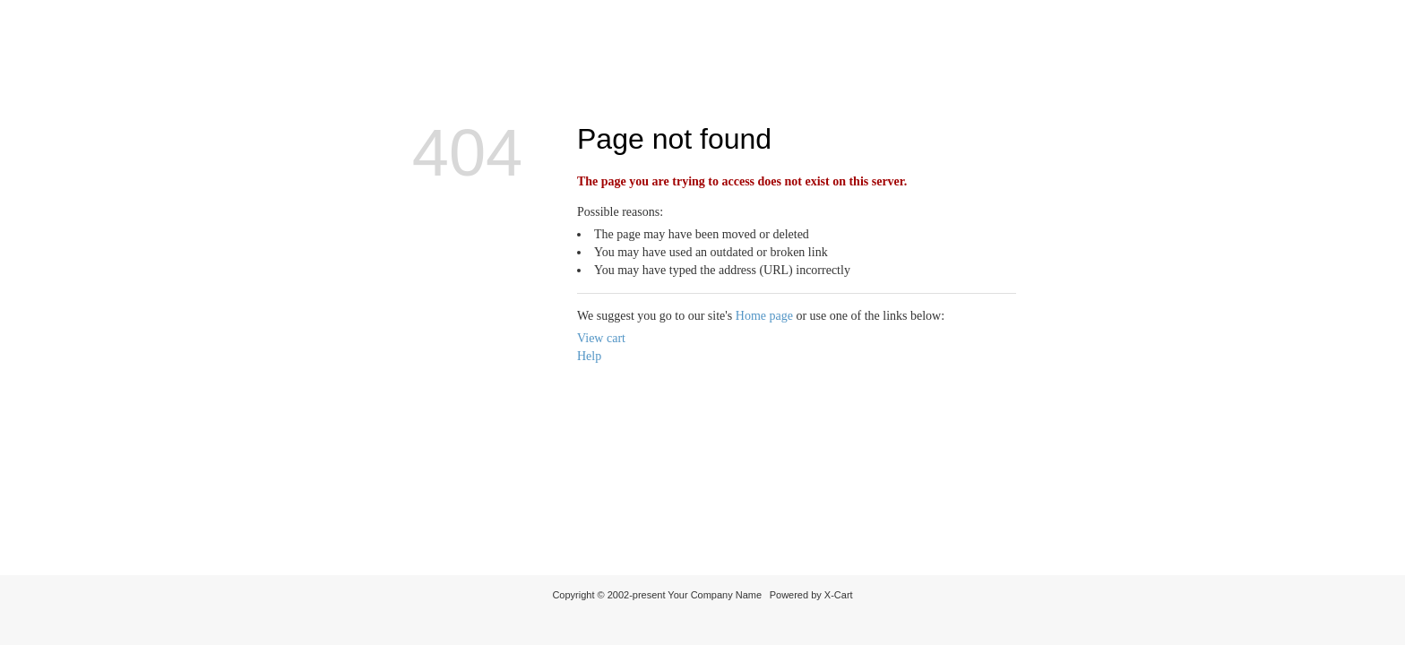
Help (589, 356)
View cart (601, 338)
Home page (764, 315)
